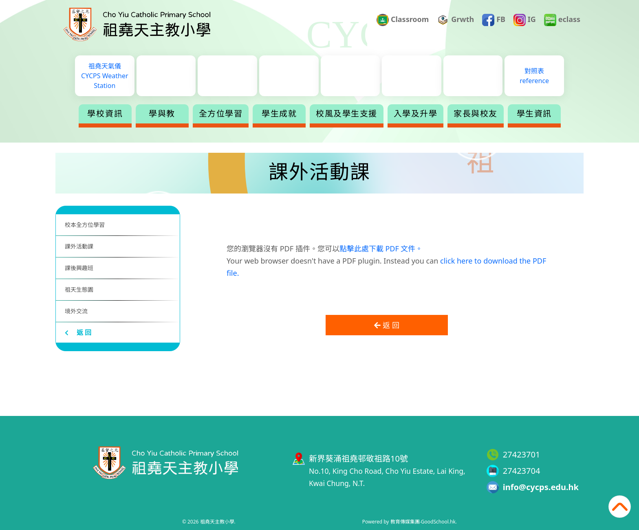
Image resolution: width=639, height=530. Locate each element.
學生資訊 (534, 113)
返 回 (78, 332)
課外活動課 (79, 246)
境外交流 (76, 311)
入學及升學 (416, 113)
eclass (562, 20)
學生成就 (279, 113)
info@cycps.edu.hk (541, 487)
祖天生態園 (79, 289)
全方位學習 (221, 113)
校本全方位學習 (85, 225)
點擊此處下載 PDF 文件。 (381, 248)
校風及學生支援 (346, 113)
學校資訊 (105, 113)
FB (493, 20)
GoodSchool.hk (438, 521)
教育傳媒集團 (405, 521)
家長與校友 (476, 113)
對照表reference (534, 75)
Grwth (455, 20)
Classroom (403, 20)
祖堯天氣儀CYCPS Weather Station (104, 76)
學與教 (162, 113)
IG (524, 20)
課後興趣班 (79, 268)
